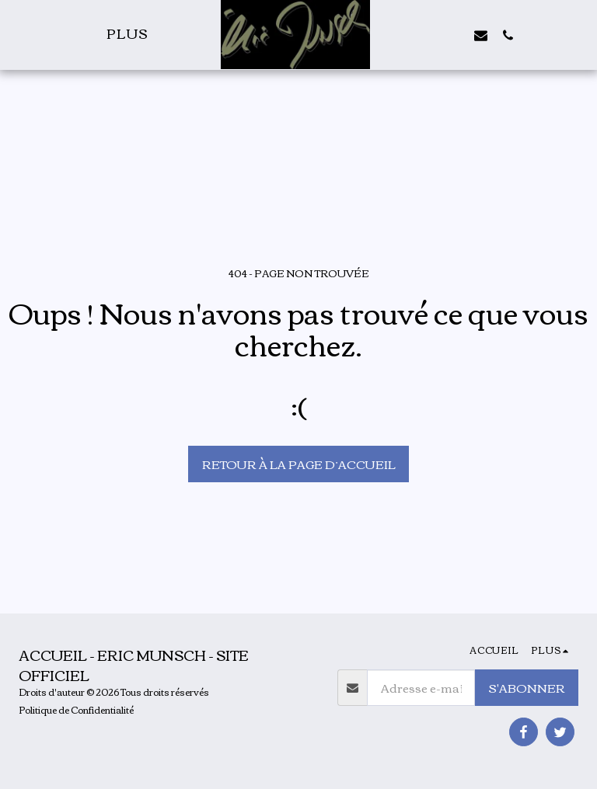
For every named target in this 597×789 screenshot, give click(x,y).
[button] (427, 35)
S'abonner (526, 687)
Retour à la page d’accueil (299, 463)
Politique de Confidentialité (76, 709)
